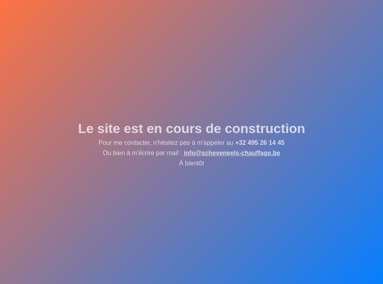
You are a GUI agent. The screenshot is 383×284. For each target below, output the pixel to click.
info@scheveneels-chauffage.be (232, 152)
